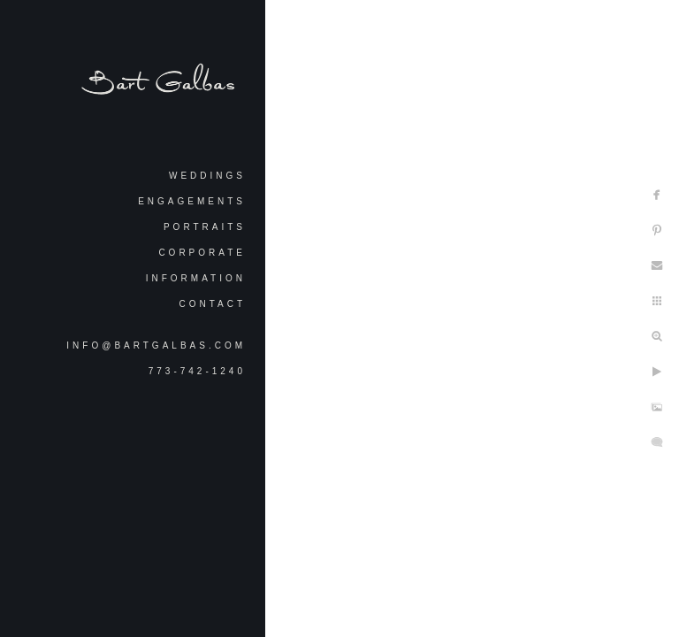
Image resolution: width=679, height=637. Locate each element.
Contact (212, 304)
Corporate (202, 252)
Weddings (207, 175)
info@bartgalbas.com (156, 345)
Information (196, 278)
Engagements (192, 201)
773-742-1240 (197, 371)
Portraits (205, 227)
